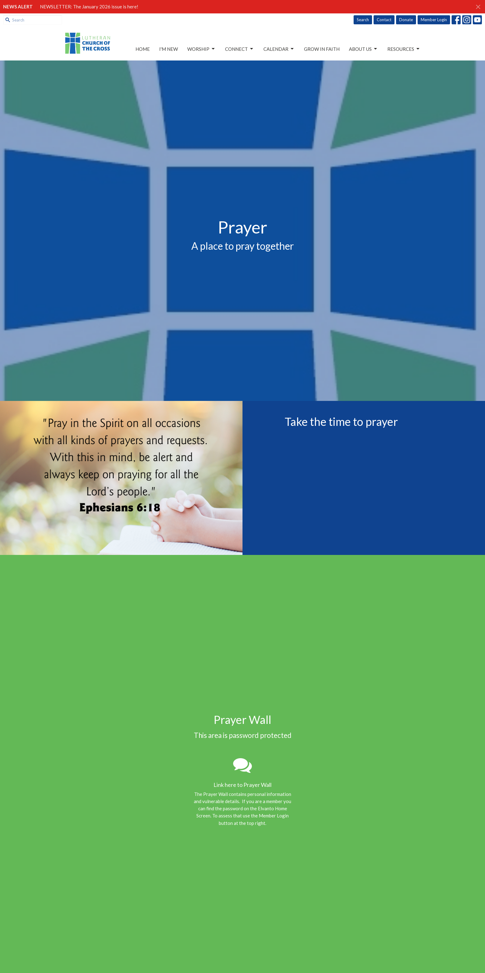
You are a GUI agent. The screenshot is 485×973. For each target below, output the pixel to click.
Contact (384, 19)
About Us (363, 49)
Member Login (434, 19)
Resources (403, 49)
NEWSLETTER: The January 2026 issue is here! (89, 6)
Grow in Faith (322, 49)
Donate (406, 19)
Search (363, 19)
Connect (239, 49)
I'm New (168, 49)
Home (142, 49)
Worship (201, 49)
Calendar (279, 49)
